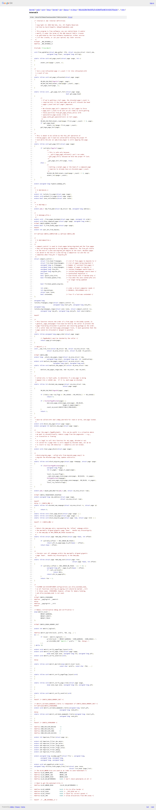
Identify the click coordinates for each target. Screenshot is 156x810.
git (60, 9)
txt (147, 807)
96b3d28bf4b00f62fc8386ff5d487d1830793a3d (97, 9)
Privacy (17, 807)
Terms (23, 807)
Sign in (152, 3)
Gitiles (12, 807)
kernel (32, 9)
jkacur (66, 9)
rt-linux (74, 9)
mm (123, 9)
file (70, 17)
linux (49, 9)
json (152, 807)
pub (38, 9)
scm (43, 9)
